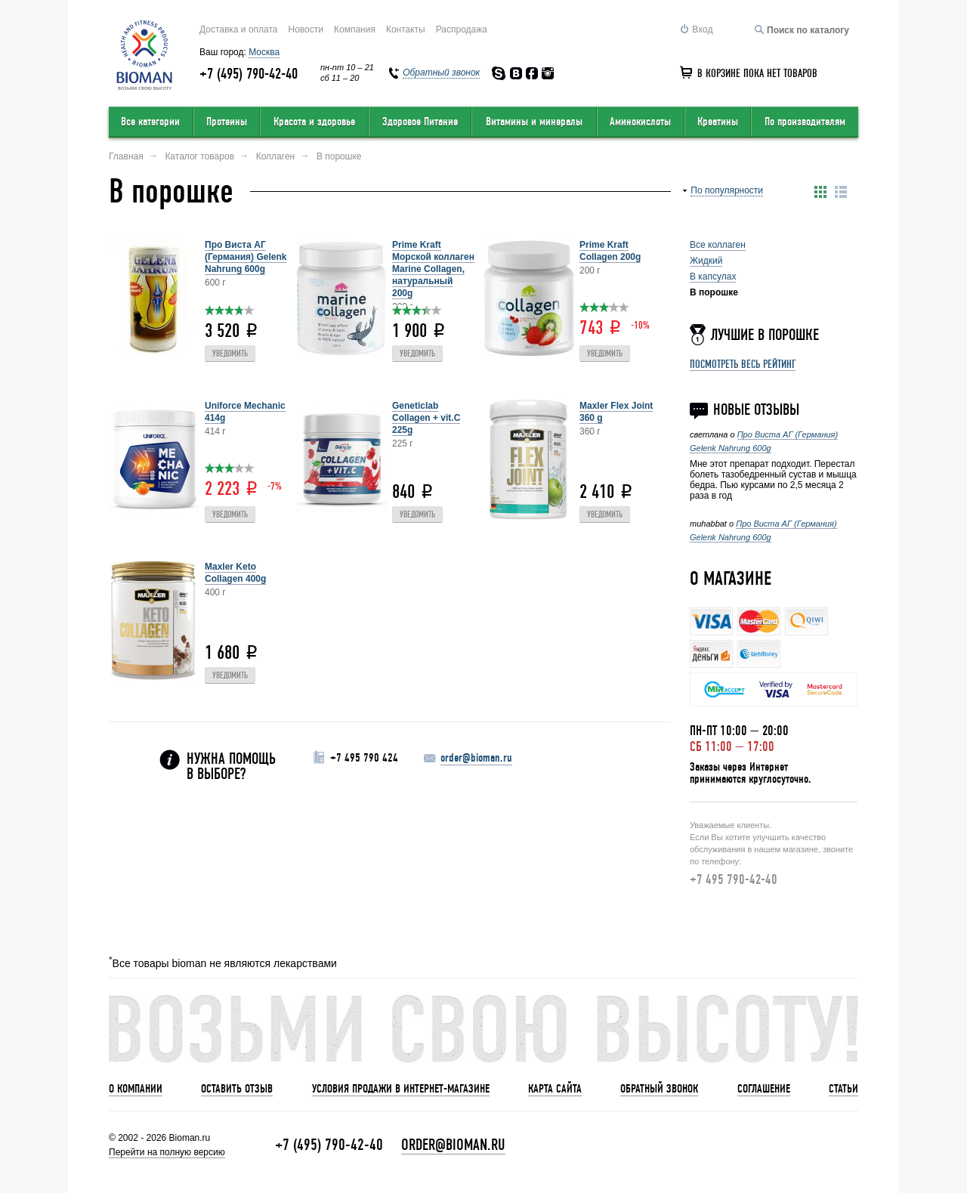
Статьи (843, 1089)
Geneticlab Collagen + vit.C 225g (426, 417)
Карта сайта (555, 1089)
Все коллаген (718, 245)
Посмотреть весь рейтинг (743, 364)
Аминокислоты (640, 121)
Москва (264, 52)
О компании (135, 1089)
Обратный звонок (659, 1089)
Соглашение (763, 1089)
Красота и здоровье (314, 121)
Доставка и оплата (238, 29)
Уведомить (230, 354)
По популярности (726, 190)
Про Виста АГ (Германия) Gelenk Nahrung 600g (245, 257)
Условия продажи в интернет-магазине (401, 1089)
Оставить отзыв (237, 1089)
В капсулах (713, 276)
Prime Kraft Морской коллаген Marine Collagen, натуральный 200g (433, 269)
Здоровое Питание (420, 121)
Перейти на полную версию (167, 1152)
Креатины (717, 121)
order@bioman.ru (476, 758)
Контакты (405, 29)
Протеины (226, 121)
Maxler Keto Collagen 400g (235, 572)
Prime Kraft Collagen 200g (610, 251)
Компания (354, 29)
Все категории (150, 121)
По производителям (805, 121)
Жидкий (706, 260)
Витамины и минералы (534, 121)
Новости (306, 29)
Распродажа (461, 29)
